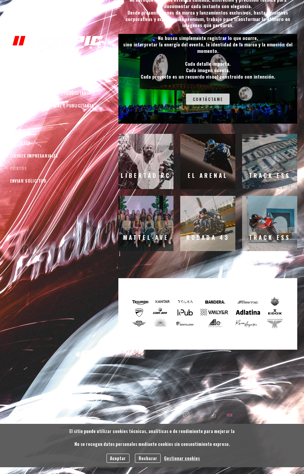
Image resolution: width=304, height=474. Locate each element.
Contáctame (208, 99)
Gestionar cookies (182, 458)
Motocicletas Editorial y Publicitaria (52, 105)
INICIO (16, 68)
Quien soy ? (22, 80)
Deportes (20, 143)
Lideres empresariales (34, 156)
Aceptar (118, 458)
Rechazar (148, 458)
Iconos (17, 130)
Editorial (20, 118)
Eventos (18, 168)
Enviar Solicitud (28, 181)
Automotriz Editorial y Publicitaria (50, 93)
